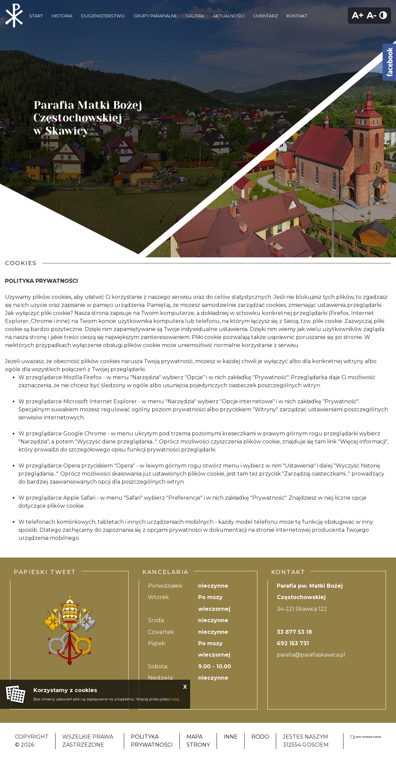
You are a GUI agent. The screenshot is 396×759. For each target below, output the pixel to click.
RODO (260, 737)
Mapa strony (198, 741)
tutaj (175, 699)
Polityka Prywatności (152, 741)
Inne (231, 737)
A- (372, 15)
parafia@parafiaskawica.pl (311, 655)
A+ (358, 15)
